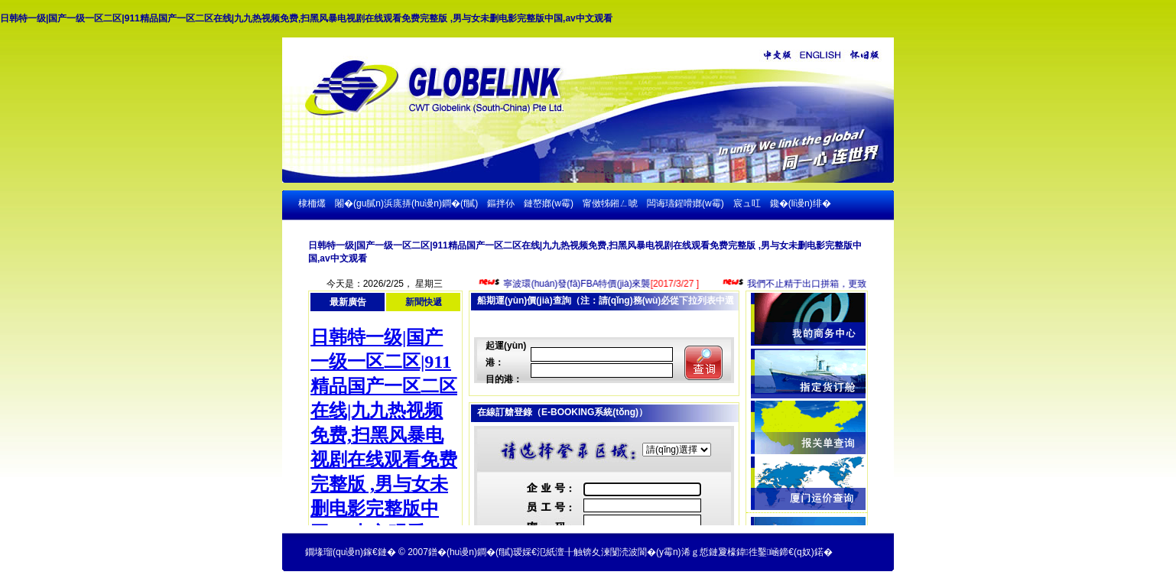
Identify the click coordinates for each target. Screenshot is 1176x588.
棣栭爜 (312, 203)
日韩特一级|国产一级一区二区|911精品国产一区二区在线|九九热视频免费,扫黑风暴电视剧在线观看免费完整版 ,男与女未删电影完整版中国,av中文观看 (306, 18)
